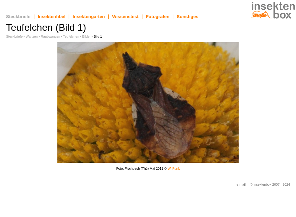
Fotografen (157, 16)
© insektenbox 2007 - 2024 (270, 184)
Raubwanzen (50, 36)
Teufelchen (71, 36)
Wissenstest (125, 16)
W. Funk (174, 168)
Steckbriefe (18, 16)
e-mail (241, 184)
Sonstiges (187, 16)
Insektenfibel (52, 16)
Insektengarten (89, 16)
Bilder (86, 36)
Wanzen (32, 36)
